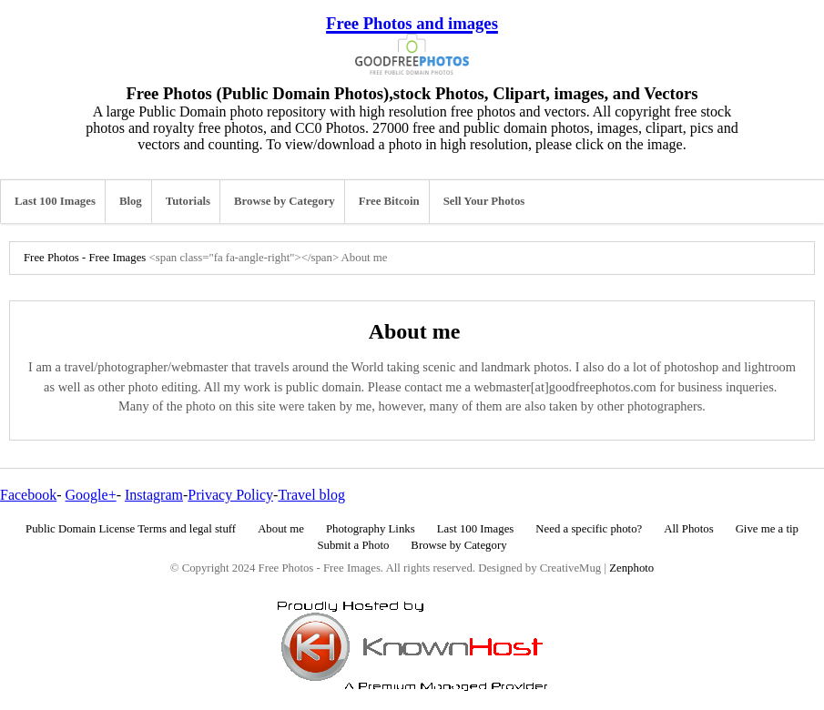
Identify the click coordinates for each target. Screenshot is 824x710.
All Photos (688, 528)
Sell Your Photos (484, 201)
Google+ (91, 494)
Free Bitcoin (389, 201)
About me (281, 528)
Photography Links (370, 528)
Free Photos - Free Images (85, 257)
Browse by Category (284, 201)
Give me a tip (767, 528)
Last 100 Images (55, 201)
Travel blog (311, 494)
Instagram (154, 494)
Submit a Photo (353, 545)
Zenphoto (631, 568)
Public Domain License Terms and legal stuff (130, 528)
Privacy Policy (230, 494)
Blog (130, 201)
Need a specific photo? (588, 528)
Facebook (28, 494)
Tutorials (188, 201)
